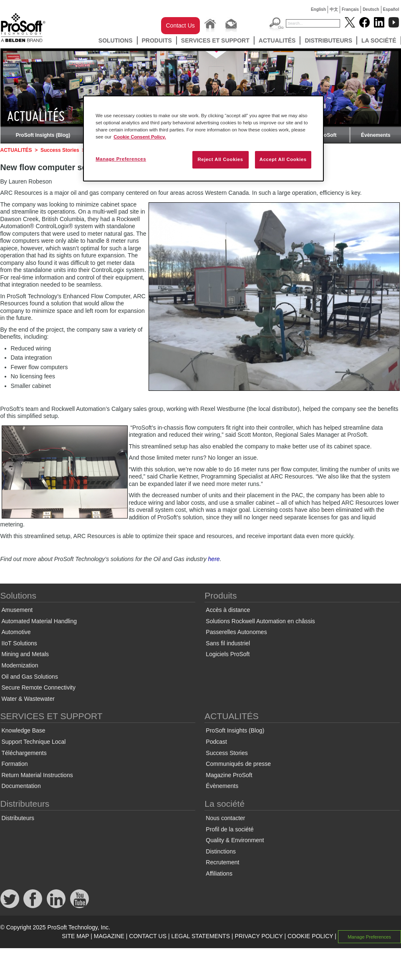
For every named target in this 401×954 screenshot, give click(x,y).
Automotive (16, 632)
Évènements (376, 135)
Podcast (216, 741)
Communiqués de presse (238, 763)
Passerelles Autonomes (236, 632)
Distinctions (221, 851)
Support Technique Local (34, 741)
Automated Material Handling (39, 621)
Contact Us (180, 25)
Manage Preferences (369, 936)
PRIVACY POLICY (258, 936)
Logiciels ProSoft (228, 654)
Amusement (17, 610)
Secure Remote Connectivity (39, 687)
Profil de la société (229, 829)
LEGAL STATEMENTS (200, 936)
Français (350, 9)
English (318, 9)
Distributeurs (328, 40)
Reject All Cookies (220, 159)
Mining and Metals (25, 654)
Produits (157, 40)
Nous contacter (225, 818)
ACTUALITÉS (277, 40)
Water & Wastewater (28, 698)
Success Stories (59, 150)
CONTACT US (147, 936)
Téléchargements (24, 753)
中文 (334, 9)
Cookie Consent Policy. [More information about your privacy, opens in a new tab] (139, 136)
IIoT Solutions (19, 643)
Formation (15, 763)
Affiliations (219, 873)
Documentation (21, 786)
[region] (203, 138)
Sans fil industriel (228, 643)
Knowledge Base (23, 730)
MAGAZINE (109, 936)
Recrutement (222, 862)
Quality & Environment (235, 840)
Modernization (20, 665)
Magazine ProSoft (229, 775)
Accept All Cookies (283, 159)
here (214, 559)
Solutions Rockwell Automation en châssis (260, 621)
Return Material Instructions (37, 775)
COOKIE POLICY (310, 936)
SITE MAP (75, 936)
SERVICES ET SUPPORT (215, 40)
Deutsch (371, 9)
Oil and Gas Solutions (30, 676)
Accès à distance (228, 610)
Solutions (115, 40)
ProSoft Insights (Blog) (43, 135)
